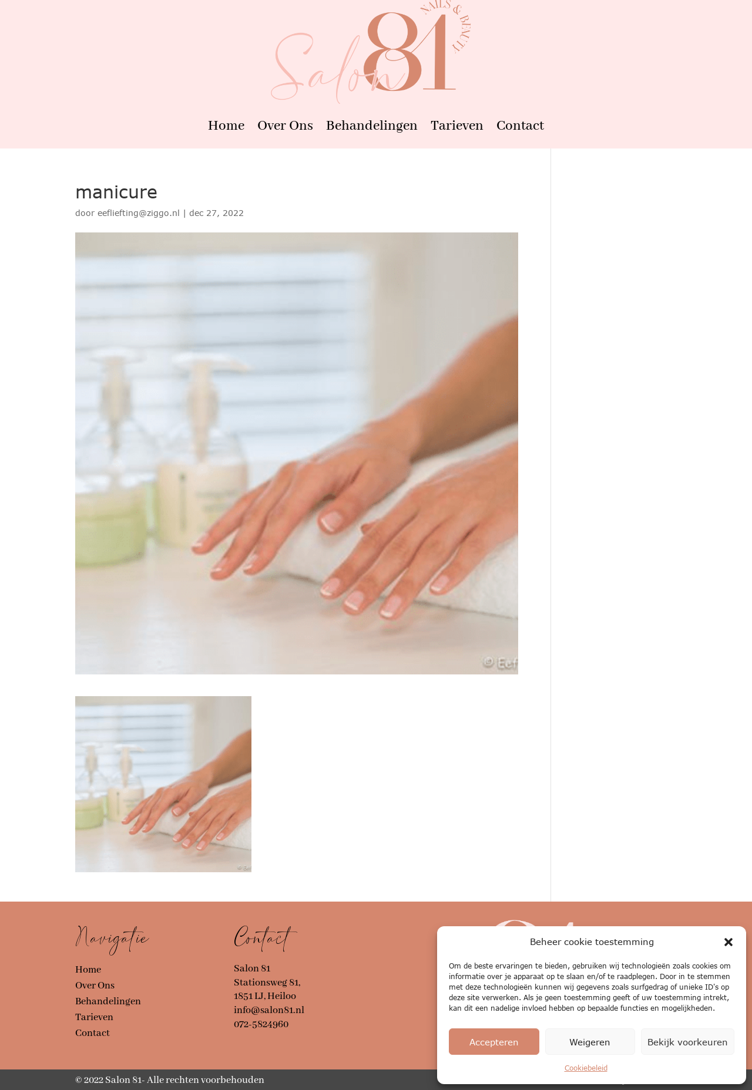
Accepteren (494, 1042)
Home (226, 125)
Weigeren (589, 1042)
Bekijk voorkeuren (687, 1042)
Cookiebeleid (586, 1068)
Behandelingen (372, 125)
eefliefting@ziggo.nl (139, 213)
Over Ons (285, 125)
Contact (520, 125)
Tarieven (457, 125)
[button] (728, 942)
